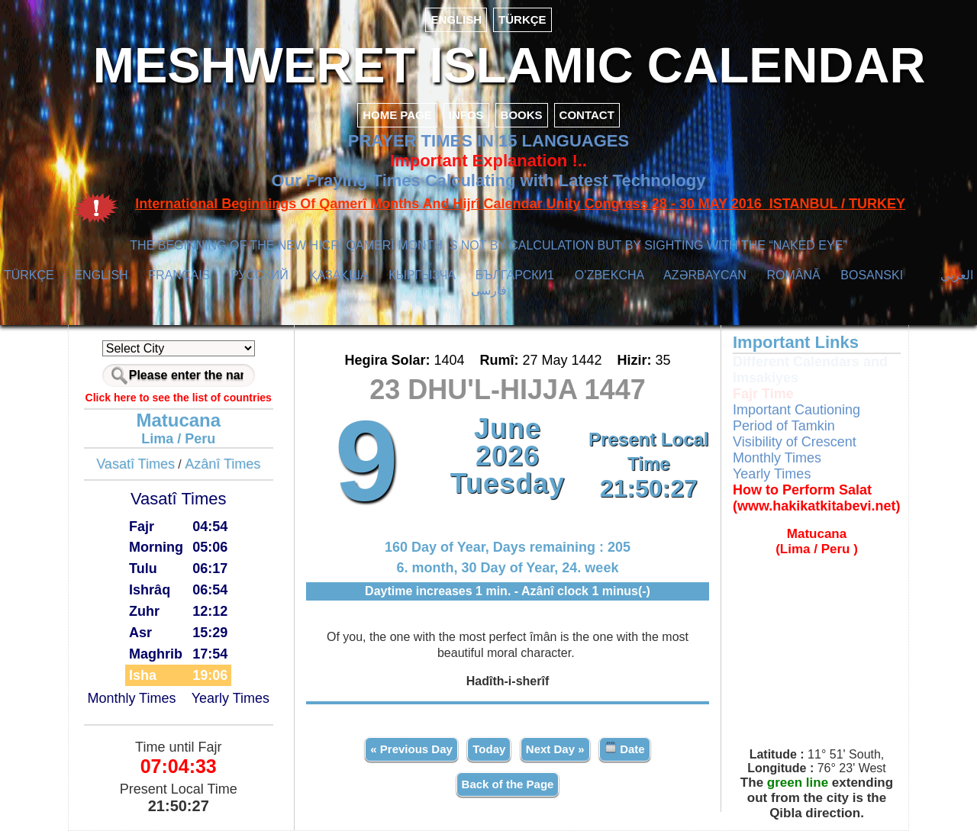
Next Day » (555, 748)
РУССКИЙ (260, 275)
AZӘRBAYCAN (704, 275)
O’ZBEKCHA (609, 275)
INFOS (466, 114)
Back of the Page (508, 784)
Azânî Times (222, 464)
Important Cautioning (796, 409)
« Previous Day (411, 748)
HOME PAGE (397, 114)
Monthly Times (131, 698)
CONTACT (586, 114)
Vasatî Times (135, 464)
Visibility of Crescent (794, 441)
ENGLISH (456, 19)
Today (488, 748)
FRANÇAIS (179, 275)
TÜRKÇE (522, 19)
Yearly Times (230, 698)
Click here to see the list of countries (178, 397)
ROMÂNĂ (793, 275)
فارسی (489, 290)
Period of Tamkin (784, 425)
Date (625, 748)
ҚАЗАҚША (339, 275)
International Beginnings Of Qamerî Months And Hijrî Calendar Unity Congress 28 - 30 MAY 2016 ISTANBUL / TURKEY (520, 203)
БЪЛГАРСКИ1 (515, 275)
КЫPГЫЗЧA (422, 275)
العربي (956, 275)
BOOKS (522, 114)
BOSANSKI (871, 275)
